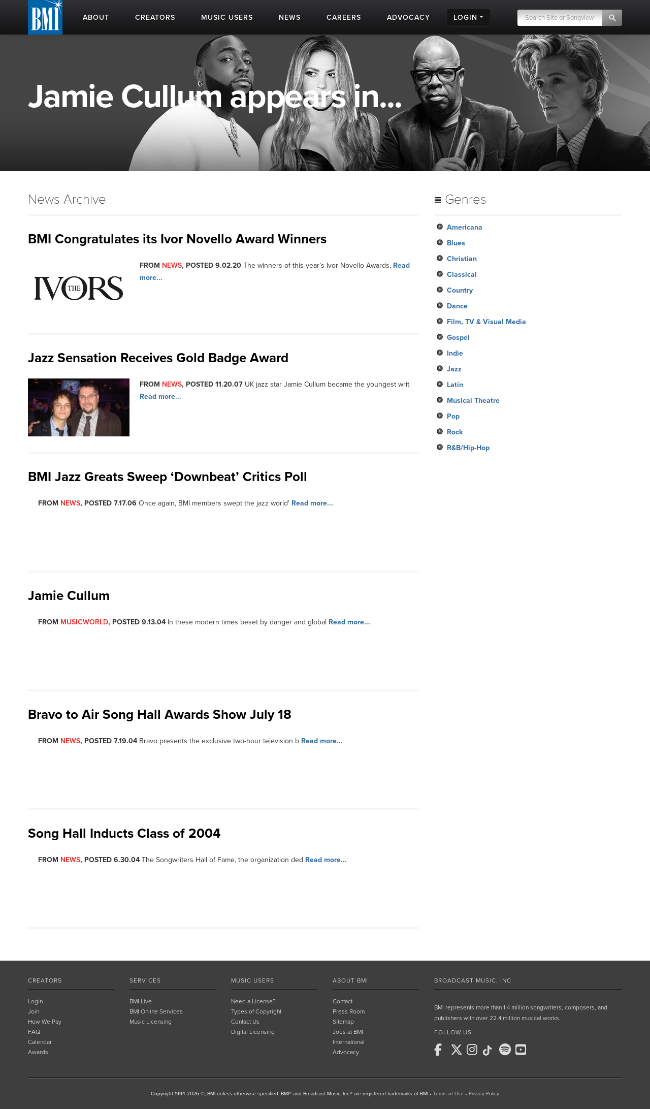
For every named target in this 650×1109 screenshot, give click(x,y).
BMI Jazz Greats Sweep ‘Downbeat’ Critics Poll (167, 477)
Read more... (160, 396)
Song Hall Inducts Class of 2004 (124, 833)
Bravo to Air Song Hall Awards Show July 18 (159, 714)
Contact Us (245, 1021)
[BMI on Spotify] (506, 1049)
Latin (455, 385)
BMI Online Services (156, 1011)
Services (145, 980)
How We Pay (44, 1021)
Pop (453, 416)
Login (35, 1001)
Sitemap (343, 1021)
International (349, 1041)
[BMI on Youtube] (522, 1049)
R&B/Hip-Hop (468, 447)
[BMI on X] (457, 1049)
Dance (457, 306)
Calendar (40, 1041)
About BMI (350, 980)
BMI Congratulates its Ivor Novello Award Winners (177, 239)
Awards (38, 1052)
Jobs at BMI (348, 1031)
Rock (455, 432)
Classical (462, 274)
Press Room (349, 1011)
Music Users (252, 980)
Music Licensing (150, 1021)
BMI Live (140, 1001)
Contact (342, 1001)
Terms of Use (448, 1094)
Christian (462, 259)
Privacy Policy (484, 1094)
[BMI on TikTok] (490, 1050)
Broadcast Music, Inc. (473, 980)
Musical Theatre (473, 400)
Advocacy (346, 1052)
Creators (45, 980)
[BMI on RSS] (539, 1049)
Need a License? (253, 1001)
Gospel (458, 337)
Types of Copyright (256, 1011)
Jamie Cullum (69, 596)
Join (33, 1011)
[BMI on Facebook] (441, 1049)
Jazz (454, 369)
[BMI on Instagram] (474, 1049)
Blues (456, 243)
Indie (455, 353)
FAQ (34, 1031)
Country (460, 290)
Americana (464, 227)
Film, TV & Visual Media (486, 322)
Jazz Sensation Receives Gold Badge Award (158, 358)
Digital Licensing (253, 1031)
